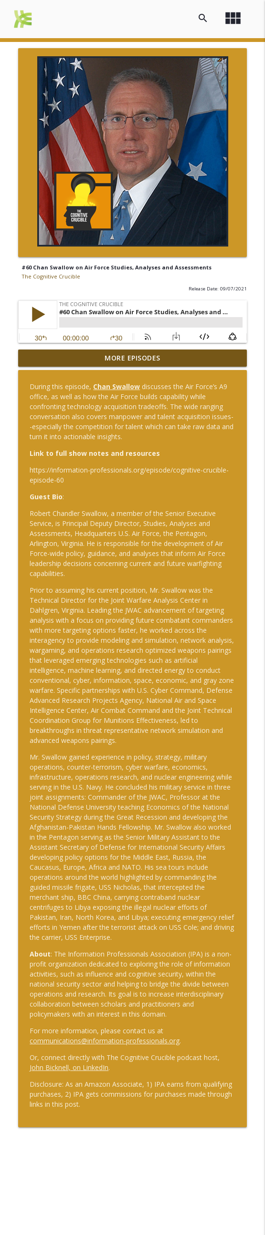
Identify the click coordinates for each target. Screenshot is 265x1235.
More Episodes (132, 357)
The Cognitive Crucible (50, 276)
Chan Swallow (116, 386)
